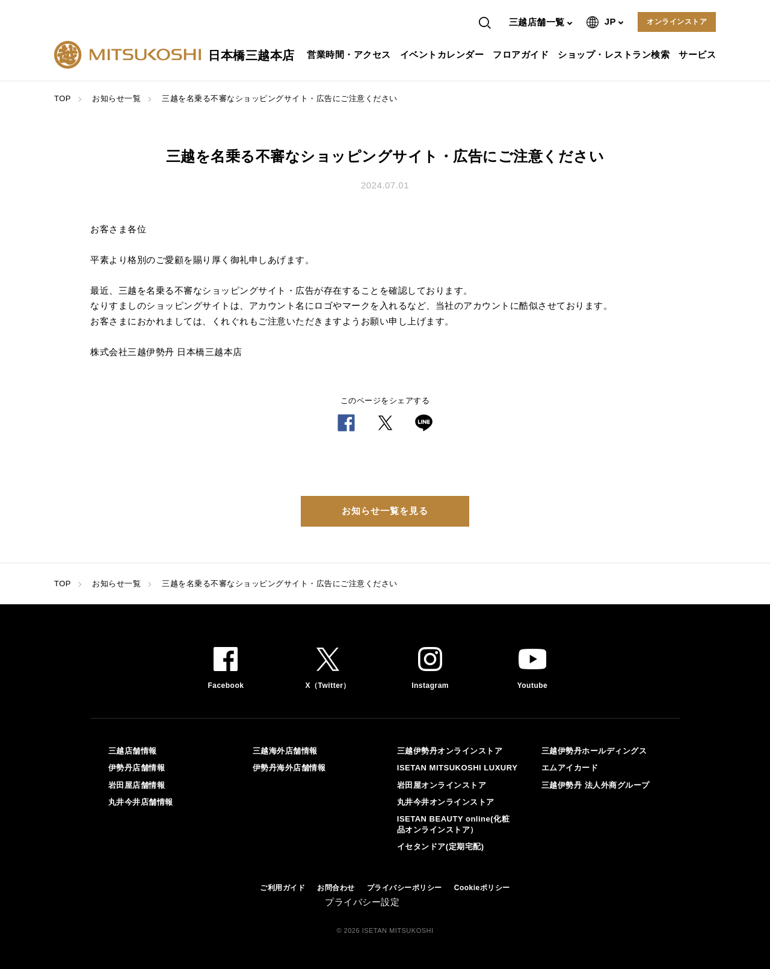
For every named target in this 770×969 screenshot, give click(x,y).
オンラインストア (677, 21)
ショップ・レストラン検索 (615, 54)
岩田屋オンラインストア (442, 785)
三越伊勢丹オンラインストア (450, 750)
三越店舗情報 (132, 750)
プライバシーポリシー (404, 888)
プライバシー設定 (362, 902)
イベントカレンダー (443, 54)
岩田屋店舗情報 (136, 785)
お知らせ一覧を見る (385, 511)
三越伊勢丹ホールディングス (594, 750)
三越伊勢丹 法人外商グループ (595, 785)
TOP (62, 98)
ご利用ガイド (282, 888)
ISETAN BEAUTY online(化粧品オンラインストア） (453, 824)
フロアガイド (522, 54)
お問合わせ (336, 888)
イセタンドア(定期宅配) (440, 846)
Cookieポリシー (482, 888)
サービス (699, 54)
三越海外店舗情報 (285, 750)
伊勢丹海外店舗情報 (289, 767)
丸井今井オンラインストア (445, 801)
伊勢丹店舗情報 (136, 767)
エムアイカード (570, 767)
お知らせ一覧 (116, 98)
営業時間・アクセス (350, 54)
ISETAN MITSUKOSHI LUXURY (457, 767)
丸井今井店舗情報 (140, 801)
